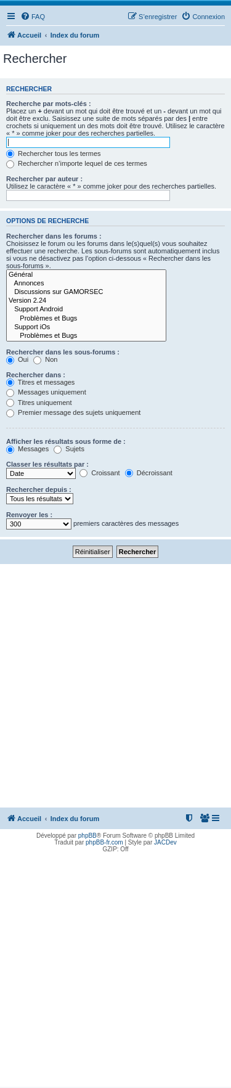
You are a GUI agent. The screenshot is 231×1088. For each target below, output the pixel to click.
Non (45, 359)
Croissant (99, 473)
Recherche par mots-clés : (48, 103)
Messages (27, 448)
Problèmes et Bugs (86, 318)
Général (86, 275)
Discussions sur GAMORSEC (86, 292)
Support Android (86, 309)
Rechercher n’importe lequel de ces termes (76, 163)
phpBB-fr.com (104, 842)
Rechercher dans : (35, 374)
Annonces (86, 283)
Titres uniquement (39, 402)
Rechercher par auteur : (44, 178)
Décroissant (148, 473)
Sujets (69, 448)
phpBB (87, 835)
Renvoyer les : (29, 514)
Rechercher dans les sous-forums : (63, 352)
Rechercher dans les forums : (54, 236)
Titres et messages (40, 382)
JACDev (165, 842)
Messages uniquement (46, 392)
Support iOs (86, 327)
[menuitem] (32, 16)
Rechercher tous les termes (53, 153)
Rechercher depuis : (38, 489)
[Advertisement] (115, 685)
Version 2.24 (86, 301)
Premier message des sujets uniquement (73, 412)
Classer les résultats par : (47, 464)
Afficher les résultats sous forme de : (66, 441)
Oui (17, 359)
